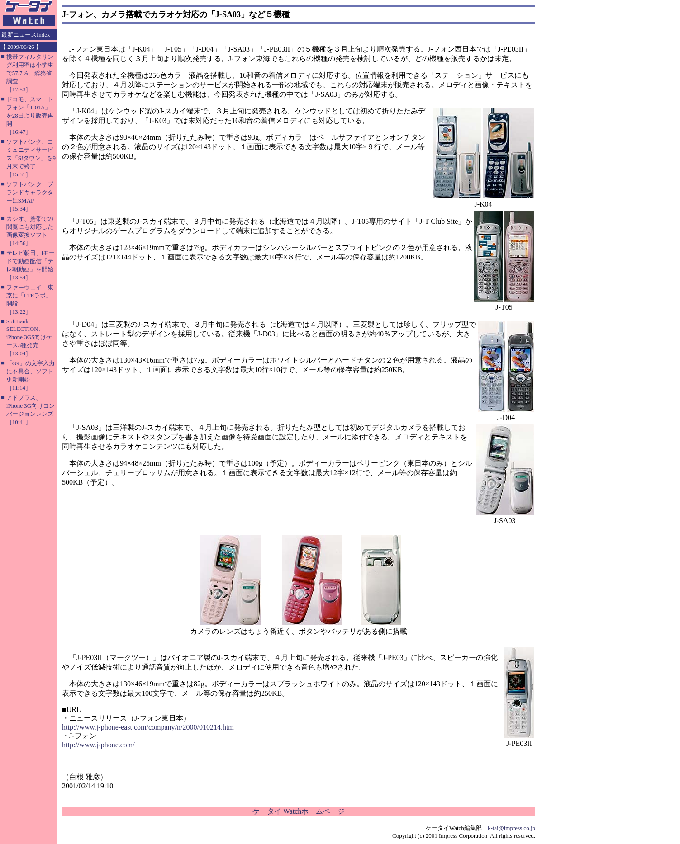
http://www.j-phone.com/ (98, 745)
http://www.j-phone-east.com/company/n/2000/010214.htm (148, 727)
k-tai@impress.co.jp (511, 828)
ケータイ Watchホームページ (298, 811)
